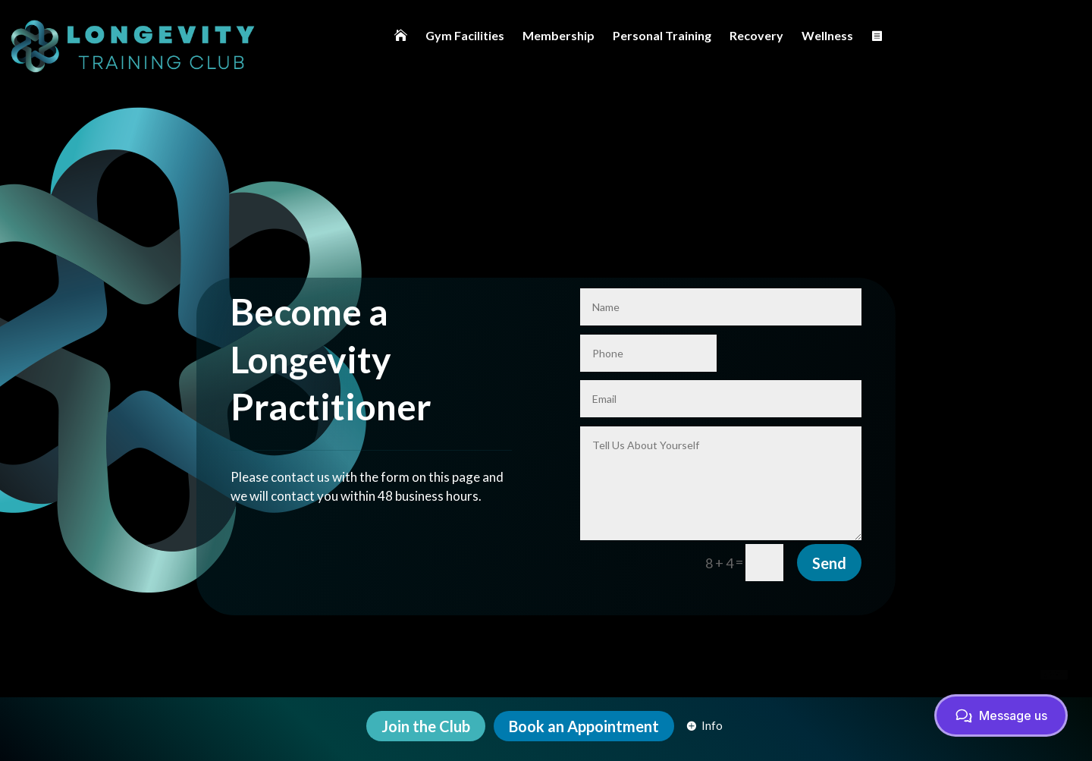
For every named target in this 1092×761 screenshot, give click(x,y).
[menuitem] (401, 35)
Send (829, 519)
